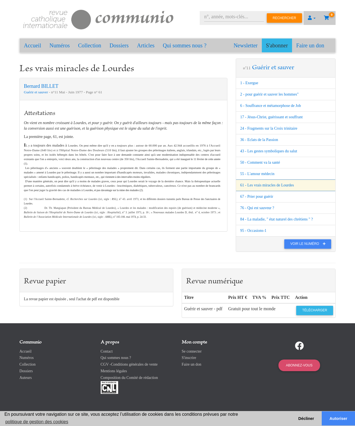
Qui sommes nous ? (184, 45)
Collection (89, 45)
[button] (312, 18)
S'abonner (277, 45)
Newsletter (246, 45)
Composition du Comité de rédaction (129, 378)
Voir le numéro (309, 244)
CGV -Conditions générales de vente (129, 364)
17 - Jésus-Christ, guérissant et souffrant (271, 117)
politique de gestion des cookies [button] (36, 421)
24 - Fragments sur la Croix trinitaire (268, 128)
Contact (107, 351)
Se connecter (192, 351)
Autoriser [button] (338, 418)
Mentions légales (114, 371)
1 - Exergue (249, 83)
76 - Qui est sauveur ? (257, 208)
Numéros (59, 45)
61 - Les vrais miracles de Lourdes (267, 185)
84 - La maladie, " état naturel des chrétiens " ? (276, 219)
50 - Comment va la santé (260, 162)
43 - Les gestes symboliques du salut (268, 151)
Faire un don (310, 45)
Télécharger (314, 310)
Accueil (32, 45)
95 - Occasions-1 (253, 231)
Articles (145, 45)
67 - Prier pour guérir (256, 196)
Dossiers (119, 45)
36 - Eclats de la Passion (259, 140)
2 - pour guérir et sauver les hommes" (269, 94)
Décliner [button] (306, 418)
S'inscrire (189, 358)
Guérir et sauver (36, 92)
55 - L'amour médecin (257, 174)
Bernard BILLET (41, 86)
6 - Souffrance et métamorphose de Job (270, 106)
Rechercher (284, 18)
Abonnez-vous (299, 365)
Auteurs (25, 378)
